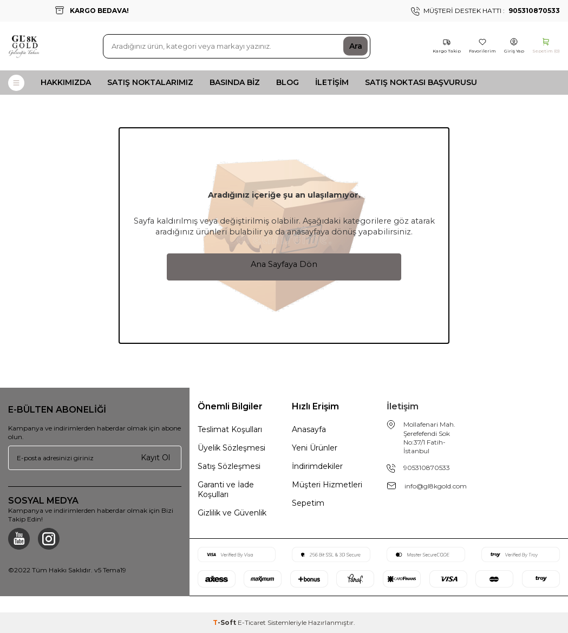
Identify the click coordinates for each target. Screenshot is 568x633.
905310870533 (426, 468)
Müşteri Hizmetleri (327, 485)
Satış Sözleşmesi (229, 466)
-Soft (225, 622)
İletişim (332, 82)
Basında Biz (235, 82)
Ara (355, 46)
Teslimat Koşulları (230, 429)
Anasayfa (309, 429)
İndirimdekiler (317, 466)
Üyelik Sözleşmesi (231, 448)
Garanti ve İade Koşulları (226, 489)
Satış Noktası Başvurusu (421, 82)
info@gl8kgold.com (435, 486)
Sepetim (308, 503)
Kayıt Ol (155, 457)
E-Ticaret (252, 622)
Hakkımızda (66, 82)
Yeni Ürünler (314, 448)
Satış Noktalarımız (150, 82)
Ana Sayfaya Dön (284, 264)
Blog (287, 82)
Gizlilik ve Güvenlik (232, 513)
